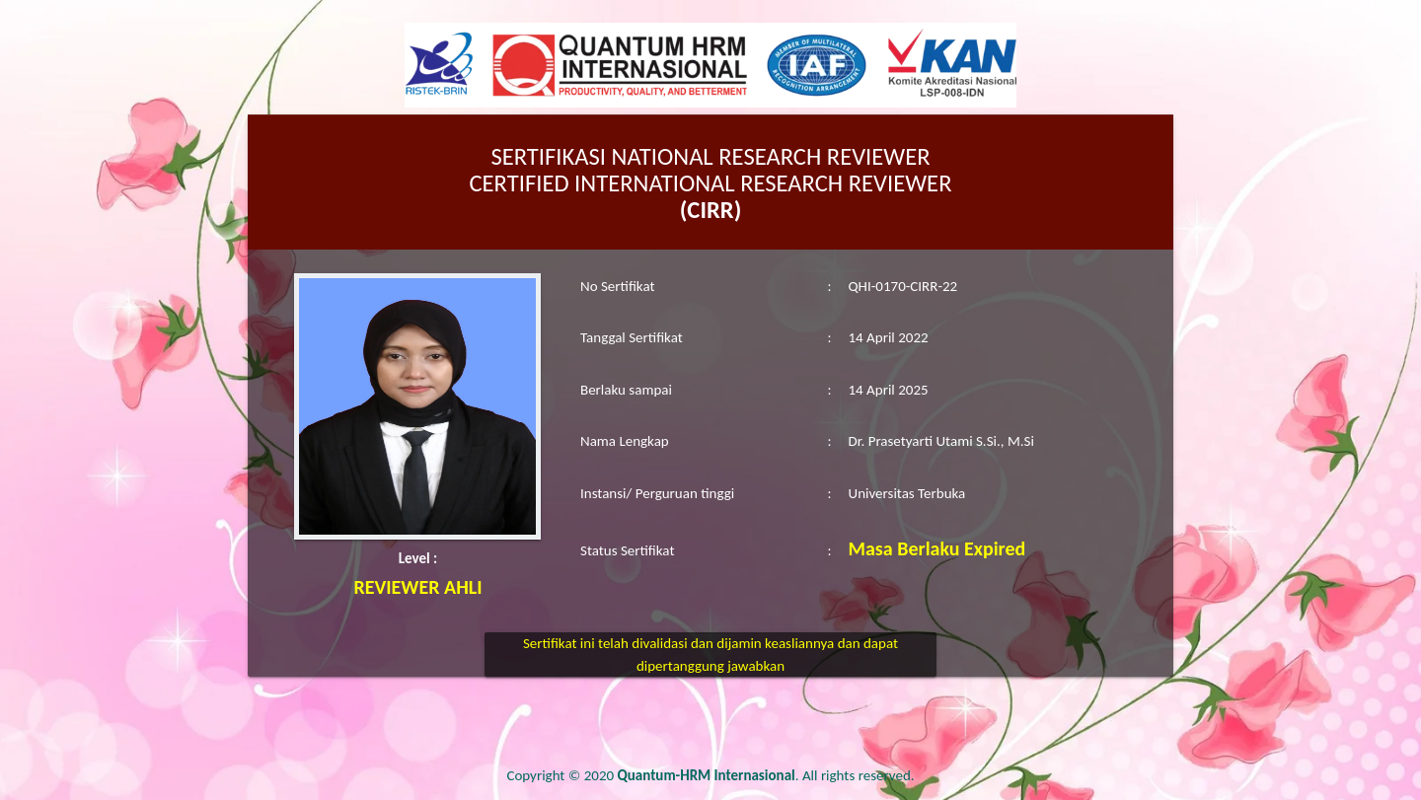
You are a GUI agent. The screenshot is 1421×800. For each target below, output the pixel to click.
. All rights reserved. (766, 775)
